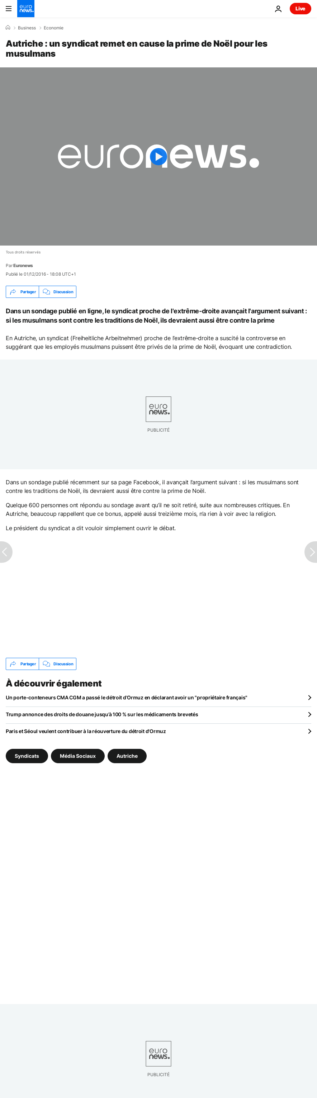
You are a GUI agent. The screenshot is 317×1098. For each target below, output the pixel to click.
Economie (53, 28)
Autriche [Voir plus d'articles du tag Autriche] (127, 756)
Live (300, 8)
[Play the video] (158, 156)
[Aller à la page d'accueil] (25, 8)
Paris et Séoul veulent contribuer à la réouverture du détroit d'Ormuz (86, 731)
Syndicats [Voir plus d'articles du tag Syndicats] (27, 756)
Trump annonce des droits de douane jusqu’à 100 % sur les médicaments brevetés (102, 714)
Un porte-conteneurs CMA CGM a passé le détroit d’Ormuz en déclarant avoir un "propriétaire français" (126, 697)
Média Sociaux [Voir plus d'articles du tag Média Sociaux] (78, 756)
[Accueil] (8, 27)
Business (27, 28)
